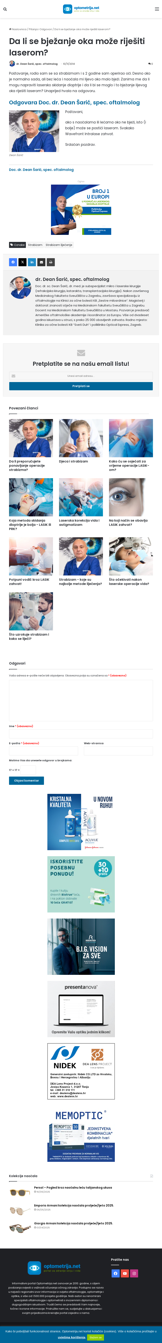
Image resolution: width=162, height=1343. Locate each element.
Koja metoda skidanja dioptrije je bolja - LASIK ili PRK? (30, 524)
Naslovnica (17, 29)
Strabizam (35, 245)
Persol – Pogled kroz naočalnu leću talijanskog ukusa (73, 1188)
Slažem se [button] (96, 1337)
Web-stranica (94, 743)
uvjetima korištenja (71, 1337)
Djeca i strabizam (73, 461)
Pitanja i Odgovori (40, 29)
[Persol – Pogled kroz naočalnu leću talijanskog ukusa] (20, 1193)
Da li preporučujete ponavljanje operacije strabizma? (27, 465)
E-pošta (24, 743)
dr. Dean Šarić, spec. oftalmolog (37, 64)
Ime (21, 726)
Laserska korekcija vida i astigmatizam (79, 522)
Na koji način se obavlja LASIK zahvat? (128, 522)
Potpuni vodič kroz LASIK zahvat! (29, 581)
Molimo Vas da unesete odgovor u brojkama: (40, 760)
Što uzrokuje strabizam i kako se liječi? (29, 636)
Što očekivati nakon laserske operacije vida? (129, 581)
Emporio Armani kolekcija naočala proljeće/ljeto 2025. (74, 1205)
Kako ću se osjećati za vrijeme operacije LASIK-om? (129, 465)
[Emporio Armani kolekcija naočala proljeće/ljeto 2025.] (20, 1211)
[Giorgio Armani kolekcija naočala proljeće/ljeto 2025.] (20, 1228)
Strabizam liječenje (59, 245)
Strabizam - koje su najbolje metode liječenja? (80, 581)
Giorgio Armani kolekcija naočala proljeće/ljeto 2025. (73, 1223)
